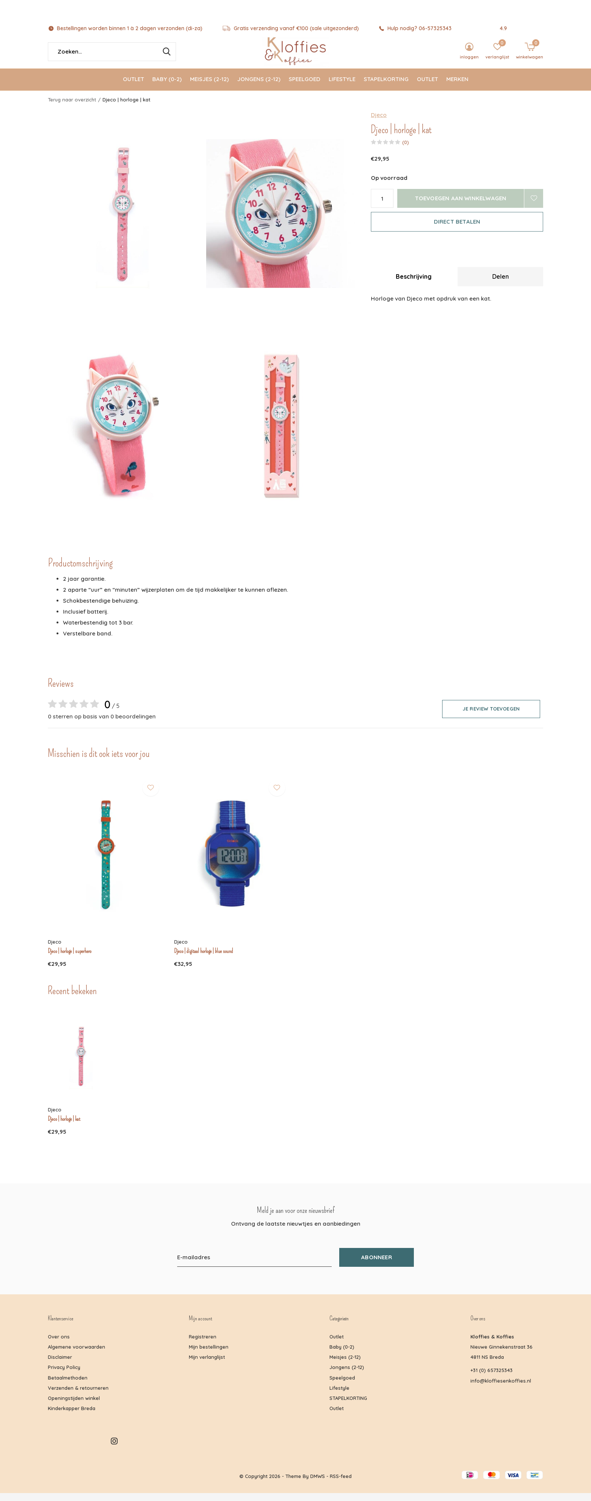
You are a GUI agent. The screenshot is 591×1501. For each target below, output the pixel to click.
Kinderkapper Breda (71, 1416)
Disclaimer (60, 1364)
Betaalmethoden (67, 1385)
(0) (405, 150)
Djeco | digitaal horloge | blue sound (203, 958)
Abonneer (376, 1264)
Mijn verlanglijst (207, 1364)
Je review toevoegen (491, 716)
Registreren (202, 1344)
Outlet (133, 87)
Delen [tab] (500, 284)
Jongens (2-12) (258, 87)
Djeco (379, 122)
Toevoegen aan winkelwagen (461, 205)
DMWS (317, 1484)
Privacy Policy (64, 1375)
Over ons (59, 1344)
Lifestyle (342, 87)
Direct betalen (457, 229)
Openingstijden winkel (74, 1406)
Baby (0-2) (167, 87)
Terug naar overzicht (72, 107)
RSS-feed (341, 1484)
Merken (457, 87)
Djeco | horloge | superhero (69, 958)
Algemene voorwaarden (76, 1354)
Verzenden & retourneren (78, 1395)
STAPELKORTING (386, 87)
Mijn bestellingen (208, 1354)
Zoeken (165, 59)
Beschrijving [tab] (414, 284)
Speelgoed (304, 87)
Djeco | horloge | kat (64, 1126)
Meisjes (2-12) (209, 87)
